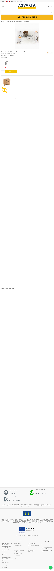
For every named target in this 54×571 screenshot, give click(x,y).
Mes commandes (31, 543)
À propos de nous (18, 553)
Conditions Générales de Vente (19, 551)
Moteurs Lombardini (5, 565)
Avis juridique (17, 547)
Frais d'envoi (4, 97)
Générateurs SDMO (5, 562)
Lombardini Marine (5, 564)
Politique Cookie (18, 557)
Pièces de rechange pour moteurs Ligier (6, 550)
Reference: (3, 53)
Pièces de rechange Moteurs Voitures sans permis (7, 544)
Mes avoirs (30, 547)
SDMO (3, 560)
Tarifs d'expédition (18, 545)
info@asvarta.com (15, 1)
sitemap (16, 558)
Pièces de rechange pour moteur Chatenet (6, 558)
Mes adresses (31, 548)
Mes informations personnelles (31, 551)
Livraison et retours (18, 548)
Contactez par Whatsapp (40, 489)
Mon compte (33, 540)
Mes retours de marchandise (33, 545)
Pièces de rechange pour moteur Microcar (6, 547)
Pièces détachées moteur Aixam (6, 555)
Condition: (12, 53)
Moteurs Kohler (4, 567)
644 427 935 (22, 1)
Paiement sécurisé (18, 555)
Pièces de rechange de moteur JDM (6, 552)
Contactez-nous (18, 543)
